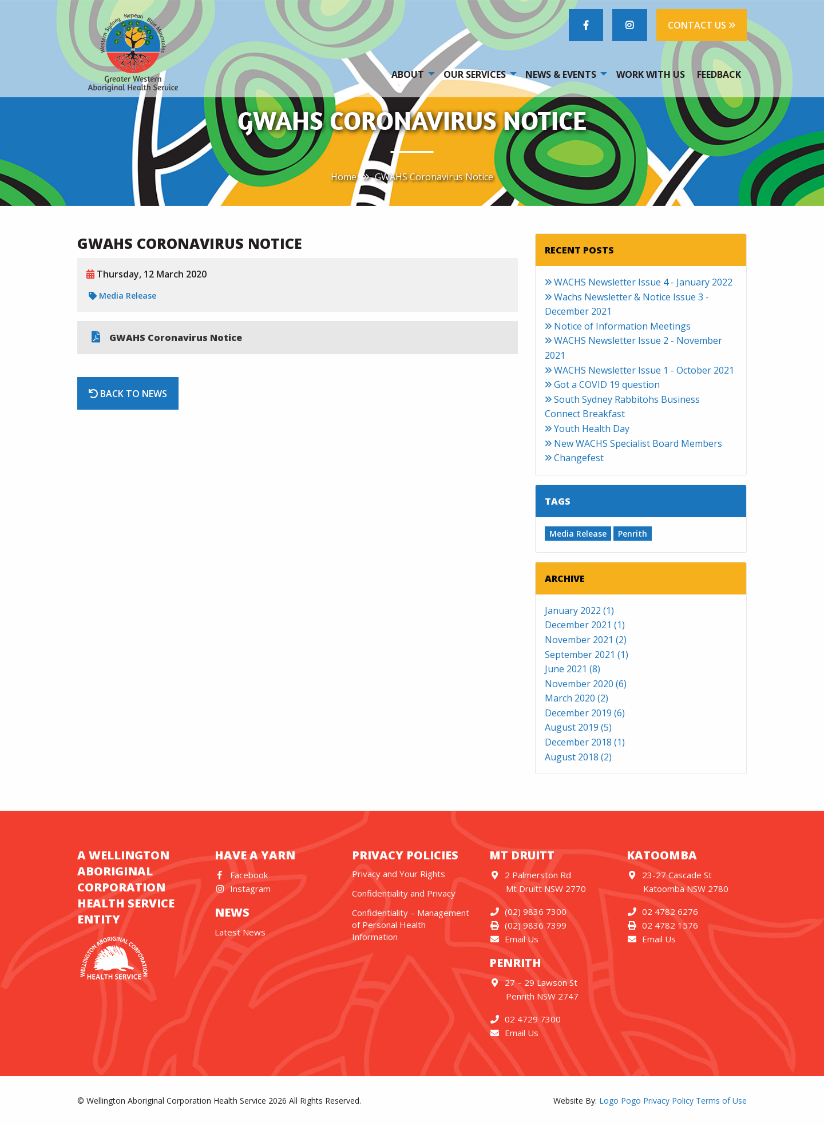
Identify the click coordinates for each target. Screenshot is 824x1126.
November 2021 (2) (586, 639)
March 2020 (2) (576, 698)
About (407, 74)
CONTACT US (701, 25)
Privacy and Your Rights (398, 873)
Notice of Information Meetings (618, 326)
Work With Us (650, 74)
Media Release (122, 295)
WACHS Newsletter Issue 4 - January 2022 (638, 282)
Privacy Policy (668, 1100)
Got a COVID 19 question (602, 384)
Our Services (474, 74)
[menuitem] (411, 73)
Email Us (513, 939)
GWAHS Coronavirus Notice (434, 177)
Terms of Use (721, 1100)
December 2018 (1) (585, 742)
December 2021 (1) (585, 624)
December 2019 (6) (585, 713)
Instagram (243, 888)
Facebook (241, 875)
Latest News (240, 932)
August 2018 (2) (578, 757)
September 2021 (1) (586, 654)
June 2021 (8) (572, 669)
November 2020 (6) (586, 683)
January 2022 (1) (579, 610)
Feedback (719, 74)
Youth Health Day (587, 428)
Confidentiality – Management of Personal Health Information (410, 924)
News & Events (560, 74)
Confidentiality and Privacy (403, 893)
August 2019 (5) (578, 727)
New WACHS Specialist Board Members (633, 443)
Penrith (632, 533)
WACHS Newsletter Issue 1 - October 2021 (639, 370)
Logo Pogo (620, 1100)
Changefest (574, 457)
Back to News (128, 393)
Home (343, 177)
